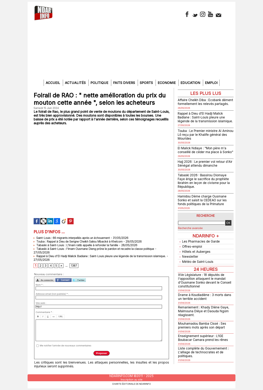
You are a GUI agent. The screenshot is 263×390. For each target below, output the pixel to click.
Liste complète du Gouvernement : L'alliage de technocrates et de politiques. (204, 358)
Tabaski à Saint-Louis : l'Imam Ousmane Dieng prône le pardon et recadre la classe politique (99, 249)
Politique (99, 83)
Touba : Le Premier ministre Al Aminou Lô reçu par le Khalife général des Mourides (200, 138)
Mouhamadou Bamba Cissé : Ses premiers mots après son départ (203, 331)
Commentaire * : (44, 312)
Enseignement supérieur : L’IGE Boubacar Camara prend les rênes (203, 344)
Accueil (53, 83)
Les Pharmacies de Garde (199, 249)
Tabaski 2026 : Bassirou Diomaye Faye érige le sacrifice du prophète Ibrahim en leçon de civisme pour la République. (204, 188)
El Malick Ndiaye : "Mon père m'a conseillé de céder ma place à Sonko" (203, 156)
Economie (167, 83)
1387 (74, 266)
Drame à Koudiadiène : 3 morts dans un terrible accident (205, 303)
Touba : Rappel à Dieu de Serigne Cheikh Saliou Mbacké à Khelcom (82, 241)
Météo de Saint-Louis (196, 268)
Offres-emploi (190, 254)
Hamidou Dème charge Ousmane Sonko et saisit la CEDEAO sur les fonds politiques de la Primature (203, 208)
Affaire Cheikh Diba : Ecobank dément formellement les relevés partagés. (202, 103)
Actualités (76, 83)
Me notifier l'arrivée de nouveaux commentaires (65, 345)
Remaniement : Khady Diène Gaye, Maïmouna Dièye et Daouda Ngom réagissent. (204, 317)
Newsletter (188, 263)
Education (190, 83)
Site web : (41, 303)
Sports (147, 83)
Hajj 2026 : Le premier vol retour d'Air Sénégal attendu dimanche (202, 171)
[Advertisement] (131, 52)
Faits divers (124, 83)
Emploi (211, 83)
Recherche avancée (190, 235)
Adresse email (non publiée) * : (52, 294)
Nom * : (40, 285)
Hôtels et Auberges (194, 258)
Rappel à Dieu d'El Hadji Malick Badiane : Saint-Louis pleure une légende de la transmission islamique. (206, 121)
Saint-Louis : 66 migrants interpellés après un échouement (76, 238)
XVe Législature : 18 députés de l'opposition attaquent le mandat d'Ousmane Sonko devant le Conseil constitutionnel (205, 286)
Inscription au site (131, 379)
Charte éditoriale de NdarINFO (131, 384)
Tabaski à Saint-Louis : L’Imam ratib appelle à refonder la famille (79, 245)
